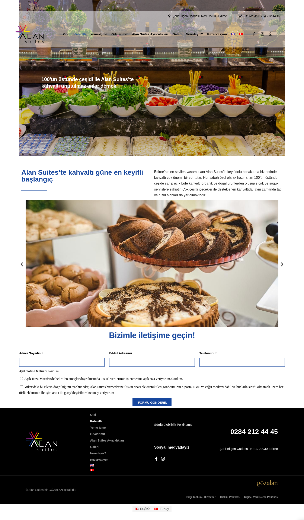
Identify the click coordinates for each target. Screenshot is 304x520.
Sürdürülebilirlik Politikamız (173, 424)
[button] (22, 264)
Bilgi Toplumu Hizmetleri (201, 497)
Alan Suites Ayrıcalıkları (150, 23)
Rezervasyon (217, 23)
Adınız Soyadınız (31, 353)
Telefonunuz (208, 353)
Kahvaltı (80, 23)
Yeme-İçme (98, 23)
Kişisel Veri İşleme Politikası (261, 497)
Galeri (177, 23)
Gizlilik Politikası (230, 497)
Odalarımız (119, 23)
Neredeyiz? (194, 23)
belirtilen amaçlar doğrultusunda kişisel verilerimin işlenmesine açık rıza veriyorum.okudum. (103, 379)
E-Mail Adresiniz (120, 353)
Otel (66, 23)
